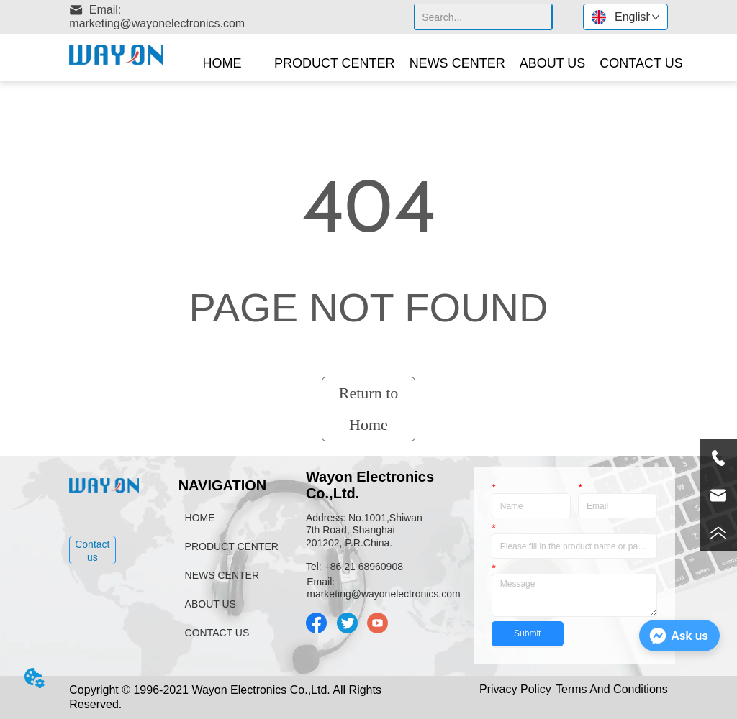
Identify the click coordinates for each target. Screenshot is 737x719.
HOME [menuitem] (221, 63)
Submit (527, 633)
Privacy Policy (515, 689)
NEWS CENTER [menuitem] (457, 63)
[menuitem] (335, 63)
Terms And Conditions (612, 689)
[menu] (433, 63)
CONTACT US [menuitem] (641, 63)
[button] (335, 63)
